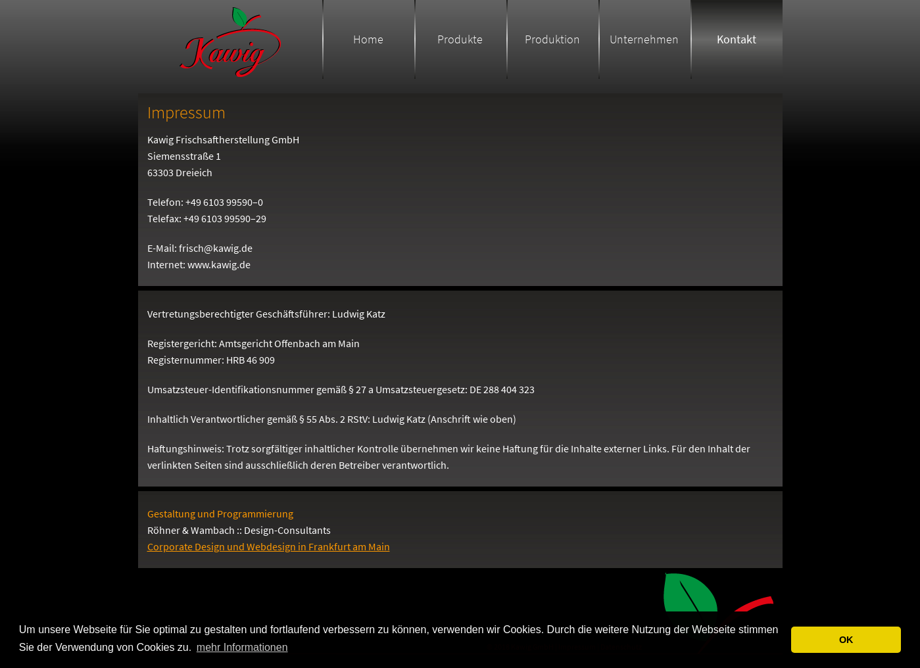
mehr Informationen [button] (242, 647)
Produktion (552, 39)
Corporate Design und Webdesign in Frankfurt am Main (268, 546)
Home (368, 39)
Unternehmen (644, 39)
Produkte (460, 39)
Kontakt (736, 39)
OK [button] (846, 639)
